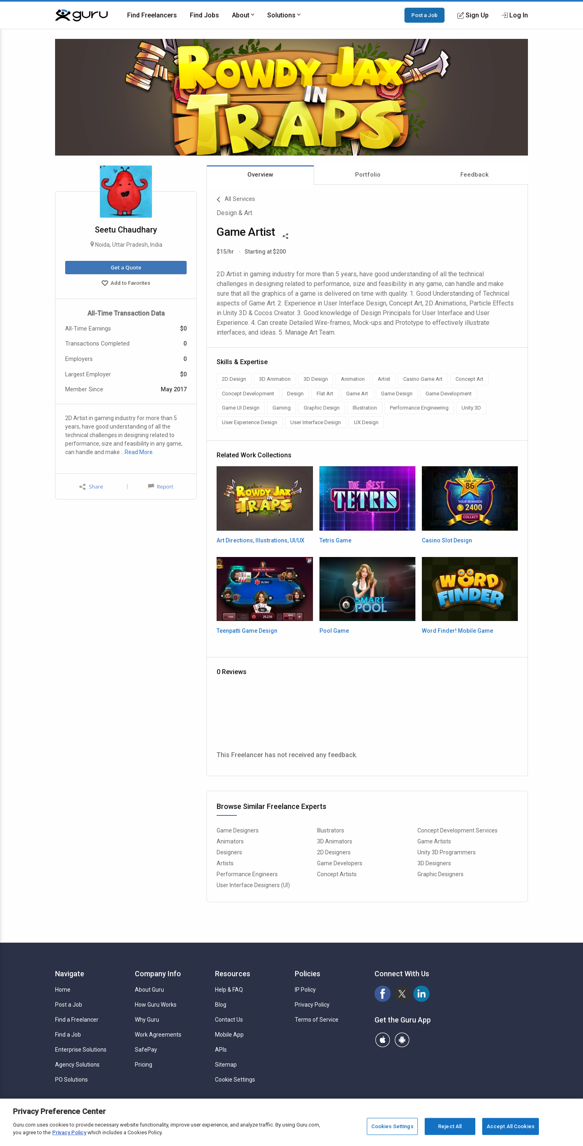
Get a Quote (126, 267)
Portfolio (368, 174)
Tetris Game (335, 540)
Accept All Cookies (510, 1126)
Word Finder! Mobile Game (457, 630)
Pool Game (334, 630)
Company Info (158, 973)
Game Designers (238, 830)
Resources (232, 973)
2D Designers (334, 852)
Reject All (450, 1126)
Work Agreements (158, 1034)
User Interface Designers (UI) (253, 885)
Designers (229, 852)
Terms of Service (316, 1019)
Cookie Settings (235, 1079)
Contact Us (229, 1019)
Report (160, 486)
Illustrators (330, 830)
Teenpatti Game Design (247, 630)
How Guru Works (156, 1004)
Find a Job (68, 1034)
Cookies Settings (392, 1126)
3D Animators (334, 841)
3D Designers (434, 863)
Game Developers (339, 863)
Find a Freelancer (76, 1019)
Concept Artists (337, 874)
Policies (307, 973)
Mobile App (229, 1034)
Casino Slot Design (447, 540)
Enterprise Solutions (80, 1049)
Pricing (143, 1064)
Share (91, 487)
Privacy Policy (312, 1004)
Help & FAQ (229, 989)
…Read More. (137, 452)
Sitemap (226, 1064)
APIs (221, 1049)
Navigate (69, 973)
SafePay (146, 1049)
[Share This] (285, 235)
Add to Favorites (126, 284)
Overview (260, 174)
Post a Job (424, 15)
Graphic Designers (440, 874)
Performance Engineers (247, 874)
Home (62, 989)
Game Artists (434, 841)
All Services (236, 199)
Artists (225, 863)
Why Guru (147, 1019)
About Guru (149, 989)
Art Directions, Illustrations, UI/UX (260, 540)
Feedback (474, 174)
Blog (220, 1004)
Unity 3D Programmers (446, 852)
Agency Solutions (77, 1064)
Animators (230, 841)
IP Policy (305, 989)
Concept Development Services (457, 830)
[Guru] (81, 15)
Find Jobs (204, 15)
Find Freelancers (152, 15)
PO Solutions (71, 1079)
